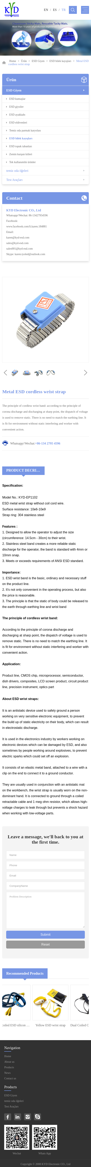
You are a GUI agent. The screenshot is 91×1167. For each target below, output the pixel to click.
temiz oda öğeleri (17, 170)
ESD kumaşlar (17, 98)
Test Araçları (14, 179)
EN (46, 9)
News (7, 1072)
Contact (14, 198)
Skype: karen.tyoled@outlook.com (25, 254)
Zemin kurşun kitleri (20, 154)
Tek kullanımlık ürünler (22, 162)
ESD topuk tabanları (20, 146)
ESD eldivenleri (18, 122)
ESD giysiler (16, 106)
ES (55, 9)
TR (64, 9)
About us (9, 1061)
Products (9, 1067)
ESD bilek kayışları (60, 61)
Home (12, 61)
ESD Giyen (38, 61)
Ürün (24, 61)
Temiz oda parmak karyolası (25, 130)
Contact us (10, 1078)
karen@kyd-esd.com (17, 237)
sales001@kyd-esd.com (19, 248)
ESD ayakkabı (17, 114)
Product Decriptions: (25, 470)
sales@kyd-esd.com (17, 243)
